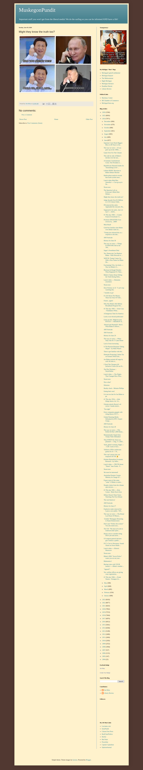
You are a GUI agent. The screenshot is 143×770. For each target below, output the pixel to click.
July (105, 137)
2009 (104, 644)
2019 (104, 612)
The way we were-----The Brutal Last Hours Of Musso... (114, 515)
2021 (104, 606)
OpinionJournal (106, 747)
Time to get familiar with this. (113, 351)
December (107, 121)
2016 (104, 622)
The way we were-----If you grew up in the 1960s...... (112, 149)
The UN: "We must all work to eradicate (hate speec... (113, 530)
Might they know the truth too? (113, 197)
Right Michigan (107, 81)
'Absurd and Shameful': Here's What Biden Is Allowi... (113, 325)
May (105, 583)
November (107, 124)
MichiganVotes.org (108, 103)
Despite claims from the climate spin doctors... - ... (114, 486)
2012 (104, 634)
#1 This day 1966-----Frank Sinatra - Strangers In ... (112, 578)
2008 (104, 647)
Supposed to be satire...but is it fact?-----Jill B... (113, 211)
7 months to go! (109, 293)
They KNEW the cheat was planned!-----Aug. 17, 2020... (114, 441)
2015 (104, 625)
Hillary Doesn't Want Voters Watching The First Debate (113, 496)
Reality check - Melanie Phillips (114, 388)
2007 (104, 650)
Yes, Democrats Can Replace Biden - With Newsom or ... (113, 254)
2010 (104, 640)
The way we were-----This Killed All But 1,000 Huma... (114, 431)
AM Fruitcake (108, 237)
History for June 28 (110, 427)
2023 (104, 599)
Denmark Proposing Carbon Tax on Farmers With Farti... (114, 355)
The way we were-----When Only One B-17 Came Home (113, 339)
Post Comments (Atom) (34, 123)
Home (56, 119)
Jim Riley (102, 668)
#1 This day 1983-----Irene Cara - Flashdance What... (114, 309)
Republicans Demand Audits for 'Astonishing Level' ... (114, 166)
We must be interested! (111, 472)
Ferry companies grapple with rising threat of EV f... (113, 413)
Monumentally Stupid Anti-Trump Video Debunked (112, 436)
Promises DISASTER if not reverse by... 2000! (112, 221)
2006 (104, 653)
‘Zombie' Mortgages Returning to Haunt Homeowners (113, 520)
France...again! (108, 301)
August (106, 134)
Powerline (105, 742)
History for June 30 (110, 240)
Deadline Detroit (107, 86)
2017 (104, 618)
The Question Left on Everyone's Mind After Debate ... (112, 192)
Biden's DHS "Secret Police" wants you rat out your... (113, 557)
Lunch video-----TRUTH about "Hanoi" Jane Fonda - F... (113, 465)
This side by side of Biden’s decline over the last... (112, 157)
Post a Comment (27, 115)
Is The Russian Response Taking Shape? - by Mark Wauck (114, 347)
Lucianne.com (106, 726)
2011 (104, 637)
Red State (105, 739)
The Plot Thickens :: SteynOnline (110, 370)
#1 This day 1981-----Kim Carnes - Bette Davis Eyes (113, 491)
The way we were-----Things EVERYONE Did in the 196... (113, 245)
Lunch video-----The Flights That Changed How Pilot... (113, 375)
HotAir (104, 737)
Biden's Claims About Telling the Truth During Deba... (113, 276)
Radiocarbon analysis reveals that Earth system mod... (113, 176)
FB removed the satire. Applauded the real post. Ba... (114, 206)
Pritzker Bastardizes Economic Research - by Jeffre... (113, 460)
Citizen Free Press (107, 731)
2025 (104, 115)
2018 (104, 615)
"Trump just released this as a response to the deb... (113, 233)
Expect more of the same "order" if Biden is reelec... (113, 481)
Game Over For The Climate (113, 153)
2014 (104, 628)
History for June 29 (110, 335)
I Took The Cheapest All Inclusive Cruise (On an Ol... (113, 365)
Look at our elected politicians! (113, 316)
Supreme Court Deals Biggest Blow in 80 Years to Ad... (113, 144)
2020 (104, 609)
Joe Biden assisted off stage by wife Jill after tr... (113, 360)
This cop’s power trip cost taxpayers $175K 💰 (112, 455)
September (107, 131)
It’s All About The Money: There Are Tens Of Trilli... (113, 297)
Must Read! (107, 225)
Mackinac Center (107, 98)
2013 (104, 631)
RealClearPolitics (107, 734)
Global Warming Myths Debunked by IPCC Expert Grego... (113, 419)
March (106, 589)
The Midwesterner (107, 78)
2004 (104, 659)
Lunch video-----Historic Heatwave (111, 549)
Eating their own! (109, 391)
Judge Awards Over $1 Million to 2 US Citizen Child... (113, 201)
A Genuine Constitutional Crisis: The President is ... (112, 162)
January (106, 596)
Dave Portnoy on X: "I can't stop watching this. (114, 289)
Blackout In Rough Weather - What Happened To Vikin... (113, 271)
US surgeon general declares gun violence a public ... (113, 539)
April (106, 586)
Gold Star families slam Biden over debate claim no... (113, 228)
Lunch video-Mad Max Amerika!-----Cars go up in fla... (113, 182)
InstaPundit (105, 729)
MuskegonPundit (37, 10)
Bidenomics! (108, 561)
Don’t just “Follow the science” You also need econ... (113, 525)
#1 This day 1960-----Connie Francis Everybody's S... (113, 216)
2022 (104, 603)
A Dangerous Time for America (113, 313)
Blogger (88, 760)
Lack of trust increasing (111, 343)
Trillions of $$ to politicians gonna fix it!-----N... (112, 450)
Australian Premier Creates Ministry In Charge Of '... (112, 476)
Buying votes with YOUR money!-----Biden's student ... (114, 565)
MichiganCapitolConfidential (111, 73)
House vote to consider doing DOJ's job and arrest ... (113, 534)
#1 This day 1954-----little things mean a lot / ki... (112, 400)
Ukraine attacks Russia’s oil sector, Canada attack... (112, 405)
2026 (104, 112)
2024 (104, 119)
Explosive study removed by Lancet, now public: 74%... (113, 510)
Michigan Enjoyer (107, 75)
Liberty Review (106, 89)
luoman (75, 760)
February (107, 592)
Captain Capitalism (108, 745)
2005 (104, 656)
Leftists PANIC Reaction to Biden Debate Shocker (112, 171)
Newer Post (23, 119)
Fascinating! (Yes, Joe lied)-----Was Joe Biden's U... (113, 266)
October (107, 128)
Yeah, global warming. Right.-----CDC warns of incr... (114, 445)
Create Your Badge (105, 672)
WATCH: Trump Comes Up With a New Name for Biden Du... (113, 260)
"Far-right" (107, 409)
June (105, 140)
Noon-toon (107, 187)
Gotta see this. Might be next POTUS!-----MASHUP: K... (113, 321)
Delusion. (107, 385)
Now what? (107, 382)
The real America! (109, 500)
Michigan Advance (108, 84)
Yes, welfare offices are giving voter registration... (113, 573)
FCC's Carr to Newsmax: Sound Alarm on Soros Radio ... (114, 544)
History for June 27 (110, 506)
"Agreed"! (107, 569)
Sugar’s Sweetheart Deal (111, 250)
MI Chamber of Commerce (110, 100)
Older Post (89, 119)
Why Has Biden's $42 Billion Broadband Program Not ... (113, 305)
